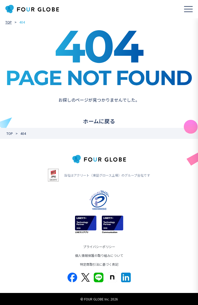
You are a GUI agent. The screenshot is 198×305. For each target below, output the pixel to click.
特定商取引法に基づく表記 (99, 264)
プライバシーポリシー (99, 246)
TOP (8, 22)
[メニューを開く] (188, 9)
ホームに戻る (99, 121)
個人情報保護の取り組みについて (99, 255)
